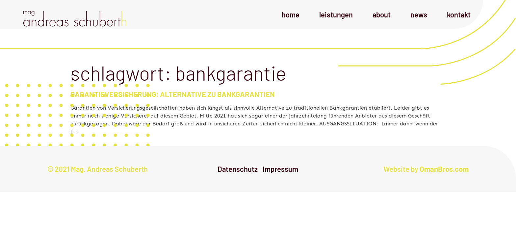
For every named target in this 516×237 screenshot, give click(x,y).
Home (290, 14)
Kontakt (459, 14)
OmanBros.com (444, 169)
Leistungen (336, 14)
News (418, 14)
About (382, 14)
